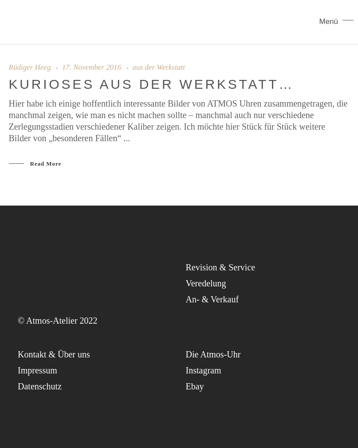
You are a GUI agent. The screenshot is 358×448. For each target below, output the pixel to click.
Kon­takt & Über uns (54, 354)
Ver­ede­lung (206, 283)
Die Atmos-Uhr (213, 354)
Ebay (195, 386)
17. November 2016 (92, 67)
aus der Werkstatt (159, 67)
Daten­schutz (40, 386)
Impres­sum (37, 370)
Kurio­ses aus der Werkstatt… (152, 84)
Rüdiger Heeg (30, 67)
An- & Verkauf (212, 299)
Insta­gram (203, 370)
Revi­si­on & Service (221, 267)
